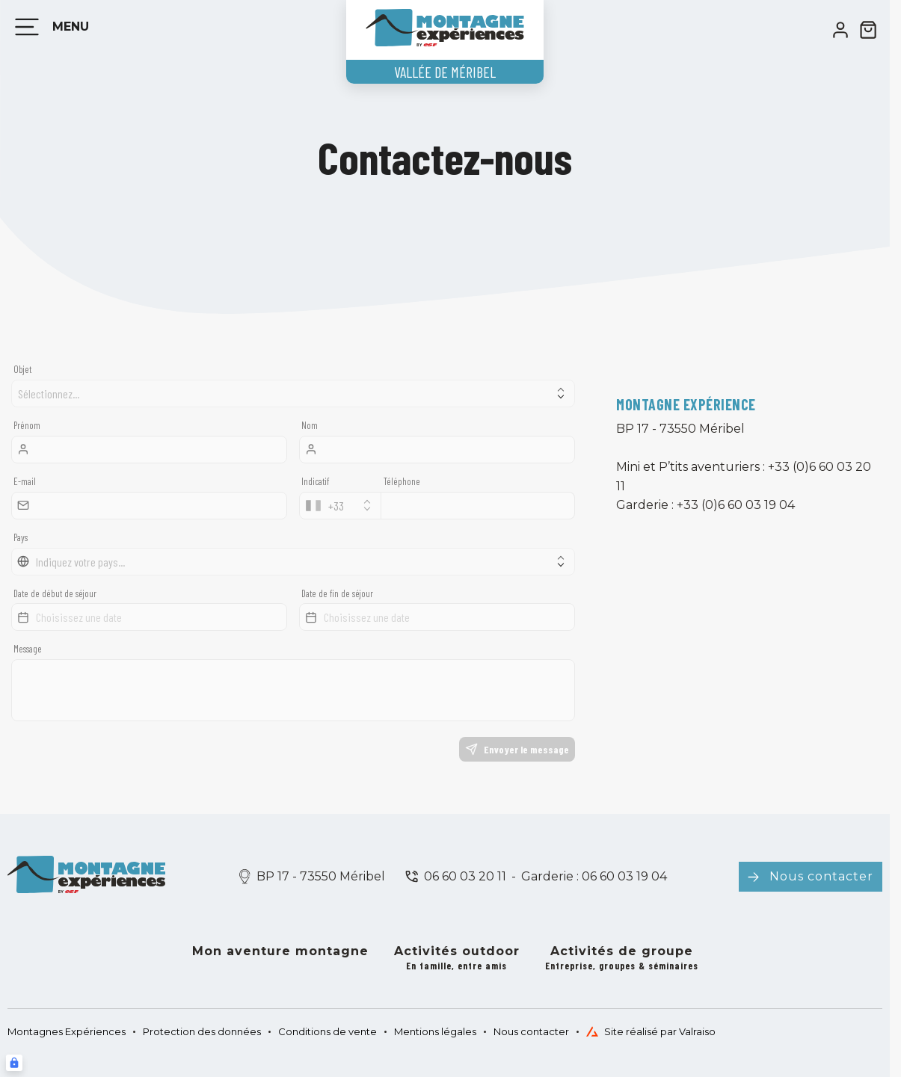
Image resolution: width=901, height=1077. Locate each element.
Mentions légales (435, 1031)
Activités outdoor (457, 959)
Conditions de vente (327, 1031)
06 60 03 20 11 (465, 876)
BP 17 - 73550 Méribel (320, 876)
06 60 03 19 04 (623, 876)
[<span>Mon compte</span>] (840, 30)
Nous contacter (821, 876)
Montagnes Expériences (66, 1031)
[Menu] (48, 26)
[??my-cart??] (868, 29)
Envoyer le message (517, 749)
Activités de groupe (621, 959)
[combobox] (340, 505)
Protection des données (202, 1031)
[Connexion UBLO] (14, 1063)
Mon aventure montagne (280, 951)
